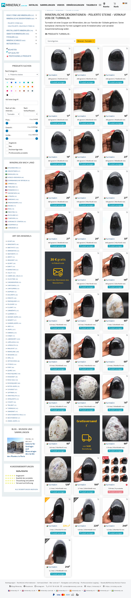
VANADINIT (12, 411)
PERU (11, 209)
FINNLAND (13, 187)
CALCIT (11, 273)
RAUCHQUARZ (13, 373)
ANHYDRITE (12, 254)
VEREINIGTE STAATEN (17, 221)
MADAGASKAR (15, 202)
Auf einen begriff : (12, 99)
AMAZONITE (12, 244)
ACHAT (11, 241)
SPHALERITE (13, 399)
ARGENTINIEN (14, 171)
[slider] (7, 123)
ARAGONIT (12, 260)
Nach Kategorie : (11, 71)
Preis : (8, 120)
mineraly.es (75, 590)
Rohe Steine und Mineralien (20, 15)
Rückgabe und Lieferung (70, 583)
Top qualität (13, 53)
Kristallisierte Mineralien (20, 30)
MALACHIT (12, 348)
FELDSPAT (12, 304)
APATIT (11, 257)
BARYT (11, 266)
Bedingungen (10, 583)
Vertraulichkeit (42, 583)
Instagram (39, 586)
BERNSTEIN (12, 269)
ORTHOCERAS (13, 361)
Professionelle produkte (19, 56)
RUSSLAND (13, 215)
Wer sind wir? (55, 583)
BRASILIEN (13, 174)
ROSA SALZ (12, 380)
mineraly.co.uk (29, 590)
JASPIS (11, 329)
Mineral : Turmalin (85, 41)
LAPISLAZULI (13, 342)
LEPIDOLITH (12, 345)
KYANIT (11, 336)
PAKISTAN (12, 212)
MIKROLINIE (13, 351)
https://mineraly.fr (94, 586)
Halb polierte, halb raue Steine (21, 26)
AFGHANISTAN (14, 168)
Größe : (8, 135)
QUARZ (11, 370)
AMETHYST (12, 247)
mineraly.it (61, 590)
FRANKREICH (13, 190)
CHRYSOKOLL (13, 285)
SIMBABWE (13, 228)
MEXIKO (12, 206)
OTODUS (11, 364)
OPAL (10, 358)
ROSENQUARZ (13, 383)
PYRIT (10, 367)
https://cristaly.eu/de (114, 586)
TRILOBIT (11, 405)
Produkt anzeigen (58, 82)
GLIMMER (11, 314)
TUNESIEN (13, 218)
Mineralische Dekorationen (20, 18)
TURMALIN (12, 408)
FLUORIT (11, 307)
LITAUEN (12, 196)
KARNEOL (12, 333)
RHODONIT (12, 377)
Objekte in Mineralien (18, 34)
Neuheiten (12, 49)
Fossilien (12, 37)
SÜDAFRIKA (13, 224)
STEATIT (11, 402)
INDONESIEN (14, 193)
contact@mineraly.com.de (72, 586)
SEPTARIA (12, 392)
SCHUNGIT (12, 389)
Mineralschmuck (16, 40)
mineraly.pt (103, 590)
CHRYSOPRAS (13, 288)
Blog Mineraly (15, 586)
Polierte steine (15, 23)
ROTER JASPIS (13, 386)
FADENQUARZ (13, 301)
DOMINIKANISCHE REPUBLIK (19, 180)
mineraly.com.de (46, 590)
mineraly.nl (89, 590)
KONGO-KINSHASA (16, 177)
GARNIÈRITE (13, 310)
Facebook (28, 586)
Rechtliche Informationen (26, 583)
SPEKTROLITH (13, 395)
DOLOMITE (12, 295)
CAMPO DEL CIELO (15, 276)
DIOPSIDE (11, 291)
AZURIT (11, 263)
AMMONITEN (13, 251)
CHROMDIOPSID (14, 282)
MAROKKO (13, 199)
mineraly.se (117, 590)
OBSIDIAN (12, 355)
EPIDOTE (11, 298)
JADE (10, 326)
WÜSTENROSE (13, 418)
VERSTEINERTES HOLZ (16, 415)
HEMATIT (11, 320)
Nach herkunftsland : (29, 109)
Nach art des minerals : (10, 109)
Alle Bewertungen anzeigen (26, 489)
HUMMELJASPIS (14, 323)
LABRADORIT (13, 339)
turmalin (51, 75)
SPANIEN (12, 183)
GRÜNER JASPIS (14, 317)
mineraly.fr (13, 590)
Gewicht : (9, 127)
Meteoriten (13, 43)
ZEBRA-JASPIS (13, 421)
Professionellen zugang (90, 583)
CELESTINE (12, 279)
